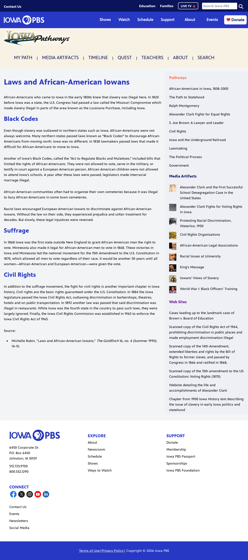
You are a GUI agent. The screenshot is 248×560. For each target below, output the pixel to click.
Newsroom (96, 449)
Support (167, 19)
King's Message (192, 267)
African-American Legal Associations (209, 245)
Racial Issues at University (200, 256)
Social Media (19, 528)
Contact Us (12, 6)
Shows (105, 19)
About (190, 19)
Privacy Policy (112, 551)
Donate (235, 20)
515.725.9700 (18, 466)
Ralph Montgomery (184, 106)
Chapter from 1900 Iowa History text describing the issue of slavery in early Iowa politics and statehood (206, 404)
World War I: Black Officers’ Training (208, 289)
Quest (125, 57)
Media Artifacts (60, 57)
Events (212, 19)
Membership (176, 449)
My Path (23, 57)
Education (147, 6)
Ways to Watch (100, 470)
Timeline (98, 57)
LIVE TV (188, 6)
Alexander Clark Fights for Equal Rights (199, 114)
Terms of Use (89, 551)
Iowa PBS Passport (180, 456)
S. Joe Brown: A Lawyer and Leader (196, 123)
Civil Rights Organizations (200, 234)
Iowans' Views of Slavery (199, 278)
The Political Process (185, 157)
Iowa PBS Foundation (183, 470)
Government (179, 165)
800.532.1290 (18, 471)
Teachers (152, 57)
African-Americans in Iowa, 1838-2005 (198, 89)
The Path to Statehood (186, 97)
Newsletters (18, 521)
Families (166, 6)
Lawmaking (178, 148)
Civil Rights (177, 131)
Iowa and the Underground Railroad (197, 140)
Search (206, 57)
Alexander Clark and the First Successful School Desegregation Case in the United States (211, 192)
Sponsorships (176, 463)
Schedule (145, 19)
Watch (124, 19)
